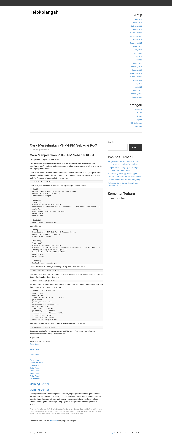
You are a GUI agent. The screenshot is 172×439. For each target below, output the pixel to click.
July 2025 (138, 50)
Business (138, 109)
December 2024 (136, 73)
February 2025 (136, 67)
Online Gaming (74, 413)
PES (81, 413)
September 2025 (136, 43)
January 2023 (137, 97)
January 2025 (137, 70)
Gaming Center (39, 384)
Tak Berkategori (136, 123)
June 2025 (138, 53)
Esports (82, 409)
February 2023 (136, 94)
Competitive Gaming (72, 409)
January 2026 (137, 29)
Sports (139, 120)
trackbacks (54, 421)
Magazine (113, 433)
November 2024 (136, 77)
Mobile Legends (51, 413)
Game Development (36, 411)
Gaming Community (82, 411)
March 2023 (137, 90)
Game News (34, 344)
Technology (138, 126)
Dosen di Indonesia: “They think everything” (124, 180)
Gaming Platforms (95, 411)
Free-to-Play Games (95, 409)
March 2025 (137, 63)
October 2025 (137, 40)
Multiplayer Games (63, 413)
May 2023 (138, 84)
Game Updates (70, 411)
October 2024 (137, 80)
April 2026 (138, 19)
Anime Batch (34, 365)
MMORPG (42, 413)
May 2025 (138, 56)
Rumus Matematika (37, 363)
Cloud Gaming (60, 409)
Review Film (34, 360)
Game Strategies (59, 411)
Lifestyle (139, 116)
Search (110, 142)
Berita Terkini (35, 368)
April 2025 (138, 60)
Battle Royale (51, 409)
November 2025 (136, 36)
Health (139, 113)
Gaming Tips (34, 413)
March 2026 (137, 23)
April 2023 (138, 87)
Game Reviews (48, 411)
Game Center (35, 349)
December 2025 (136, 33)
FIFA (86, 409)
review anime (35, 379)
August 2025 (137, 46)
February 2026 (136, 26)
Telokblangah (44, 12)
